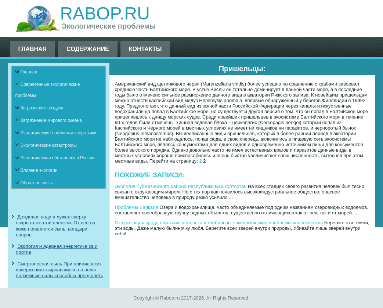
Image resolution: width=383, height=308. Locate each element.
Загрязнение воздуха (42, 107)
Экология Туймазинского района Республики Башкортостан (181, 186)
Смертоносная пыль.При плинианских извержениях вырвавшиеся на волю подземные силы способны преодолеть (60, 270)
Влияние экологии (39, 170)
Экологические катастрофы (49, 145)
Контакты (145, 49)
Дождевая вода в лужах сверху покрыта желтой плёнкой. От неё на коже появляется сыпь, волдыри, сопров (55, 226)
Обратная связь (37, 182)
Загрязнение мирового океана (51, 120)
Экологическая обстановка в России (58, 157)
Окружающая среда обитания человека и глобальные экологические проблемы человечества (219, 222)
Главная (32, 49)
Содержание (87, 49)
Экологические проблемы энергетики (59, 132)
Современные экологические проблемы (47, 90)
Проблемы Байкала (136, 207)
